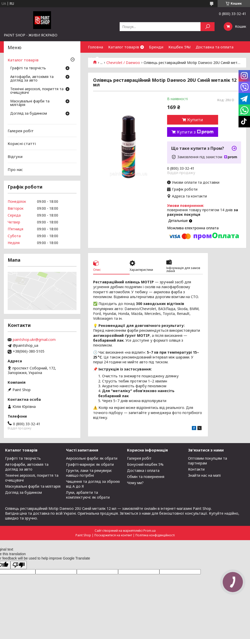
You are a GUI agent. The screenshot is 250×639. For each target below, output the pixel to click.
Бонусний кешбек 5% (145, 464)
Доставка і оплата (143, 470)
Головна (95, 46)
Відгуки (15, 156)
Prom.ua (149, 530)
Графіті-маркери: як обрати (90, 464)
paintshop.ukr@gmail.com (34, 339)
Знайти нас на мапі (204, 475)
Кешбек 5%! (179, 46)
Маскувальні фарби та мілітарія (29, 103)
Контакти (196, 469)
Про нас (15, 169)
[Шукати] (208, 26)
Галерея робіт (21, 130)
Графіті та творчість (28, 68)
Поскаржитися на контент (113, 535)
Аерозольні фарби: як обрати (91, 458)
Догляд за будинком (28, 114)
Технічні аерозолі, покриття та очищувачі (37, 91)
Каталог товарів (123, 46)
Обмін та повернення (145, 476)
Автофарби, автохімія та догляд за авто (32, 79)
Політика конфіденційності (155, 535)
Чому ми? (135, 482)
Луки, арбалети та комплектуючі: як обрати (88, 495)
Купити (195, 120)
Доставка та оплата (214, 46)
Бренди (156, 46)
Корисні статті (22, 143)
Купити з (195, 132)
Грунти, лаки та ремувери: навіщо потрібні (89, 473)
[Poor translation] (18, 565)
